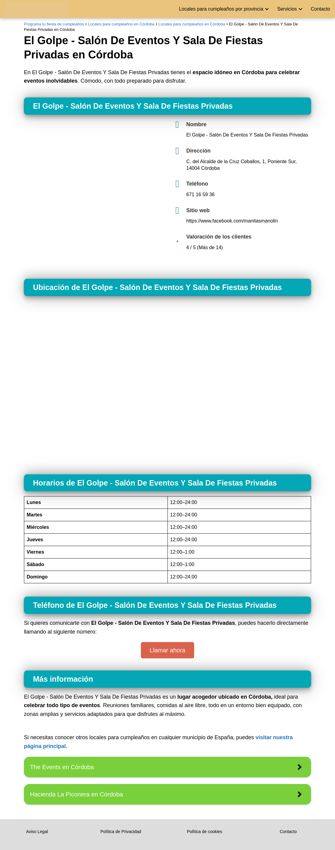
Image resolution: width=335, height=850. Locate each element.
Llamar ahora (167, 650)
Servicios (287, 9)
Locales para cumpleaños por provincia (221, 9)
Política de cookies (204, 831)
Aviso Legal (37, 831)
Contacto (320, 9)
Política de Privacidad (120, 831)
